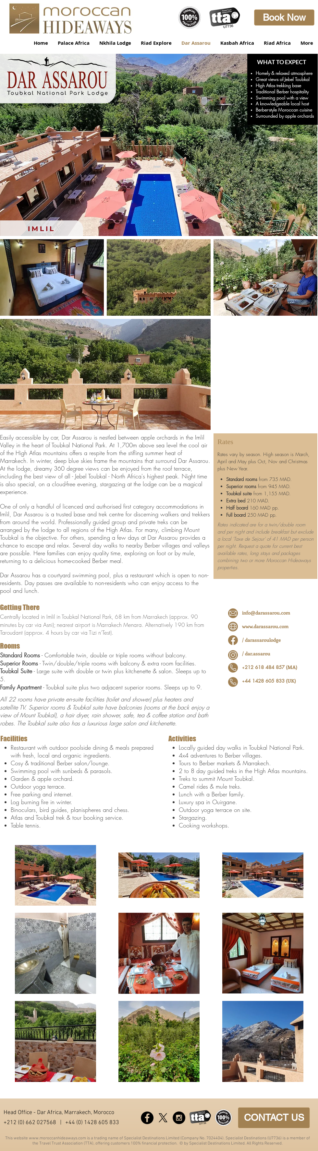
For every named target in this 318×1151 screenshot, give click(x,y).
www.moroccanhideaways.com (57, 1138)
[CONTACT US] (274, 1117)
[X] (163, 1117)
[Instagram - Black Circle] (179, 1117)
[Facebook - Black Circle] (147, 1117)
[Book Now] (284, 17)
